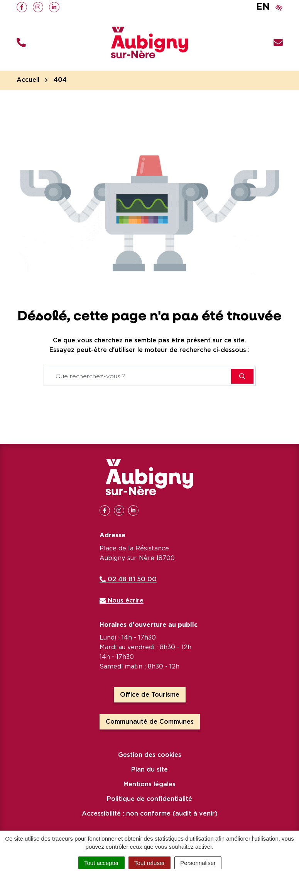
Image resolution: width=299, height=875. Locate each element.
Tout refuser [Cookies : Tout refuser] (149, 863)
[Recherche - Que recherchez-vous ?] (137, 376)
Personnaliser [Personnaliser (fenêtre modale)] (198, 863)
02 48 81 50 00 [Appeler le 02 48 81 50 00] (128, 579)
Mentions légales (149, 784)
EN (263, 7)
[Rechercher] (242, 376)
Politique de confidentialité (149, 799)
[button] (21, 42)
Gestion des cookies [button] (149, 755)
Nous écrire (122, 600)
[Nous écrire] (278, 42)
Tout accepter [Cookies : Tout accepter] (101, 863)
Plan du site (149, 770)
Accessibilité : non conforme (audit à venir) (150, 814)
